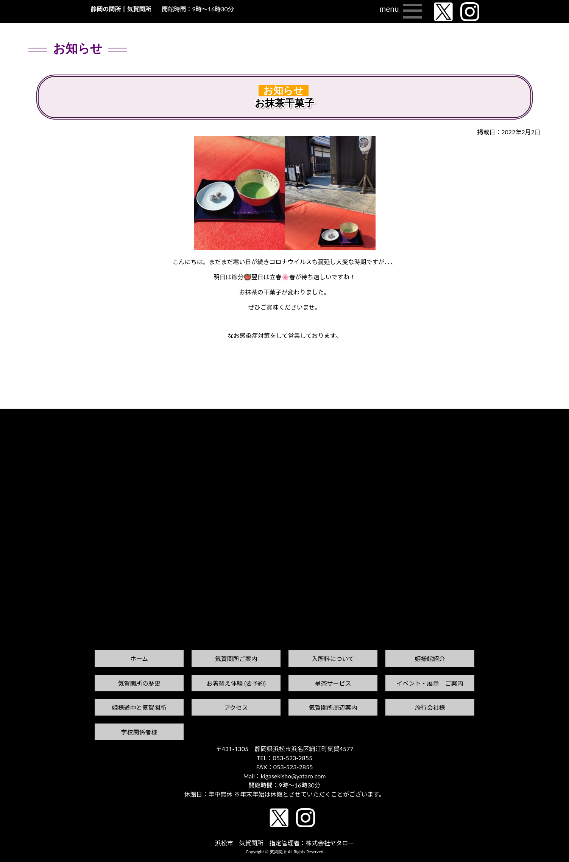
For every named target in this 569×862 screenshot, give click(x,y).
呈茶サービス (333, 683)
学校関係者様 (139, 732)
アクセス (236, 707)
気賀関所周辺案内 (333, 707)
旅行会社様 (430, 707)
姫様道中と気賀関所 (139, 707)
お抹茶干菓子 (284, 103)
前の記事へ (19, 422)
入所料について (333, 658)
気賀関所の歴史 (139, 683)
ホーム (139, 658)
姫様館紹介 (430, 658)
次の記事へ (550, 415)
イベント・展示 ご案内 (429, 683)
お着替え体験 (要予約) (236, 683)
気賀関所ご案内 (236, 658)
